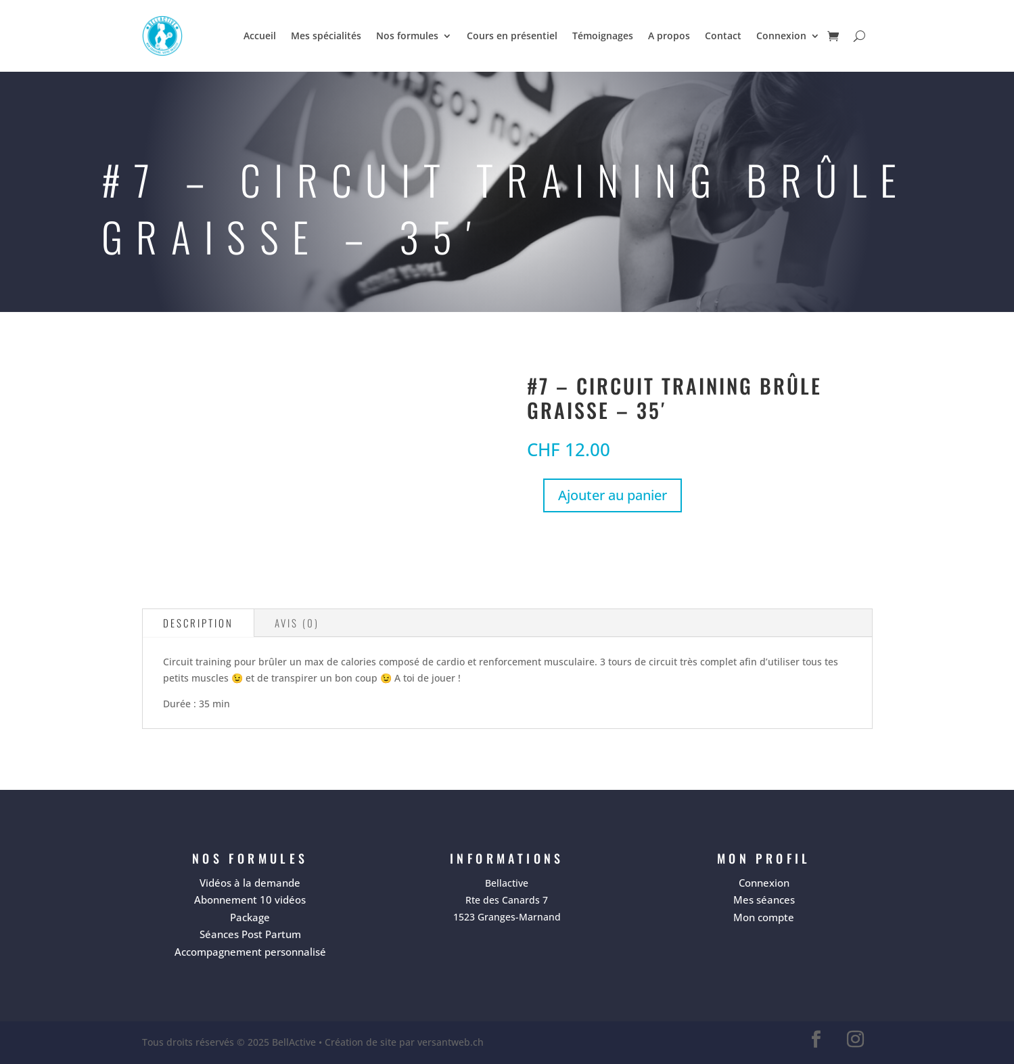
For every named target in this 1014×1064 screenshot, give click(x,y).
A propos (669, 35)
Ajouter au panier (612, 495)
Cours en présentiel (512, 35)
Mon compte (763, 917)
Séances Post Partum (250, 934)
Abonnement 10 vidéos (250, 899)
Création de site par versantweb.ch (404, 1042)
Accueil (260, 35)
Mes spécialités (326, 35)
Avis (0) (297, 622)
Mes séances (764, 899)
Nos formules (407, 35)
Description (198, 622)
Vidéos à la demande (250, 882)
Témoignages (602, 35)
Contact (723, 35)
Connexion (781, 35)
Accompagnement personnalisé (250, 951)
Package (250, 917)
